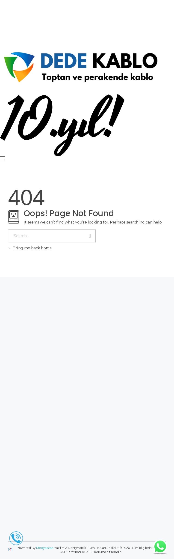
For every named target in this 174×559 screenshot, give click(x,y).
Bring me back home (30, 248)
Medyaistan (44, 548)
